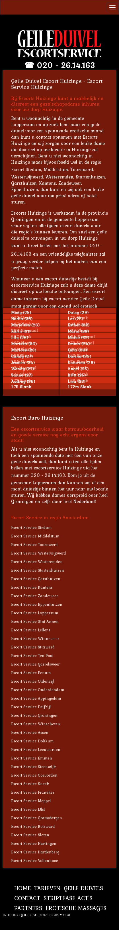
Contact (27, 898)
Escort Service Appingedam (36, 698)
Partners (28, 908)
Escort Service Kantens (32, 587)
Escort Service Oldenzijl (32, 681)
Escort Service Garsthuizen (35, 579)
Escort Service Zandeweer (34, 596)
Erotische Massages (76, 908)
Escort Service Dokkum (32, 741)
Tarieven (47, 888)
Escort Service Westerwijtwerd (38, 553)
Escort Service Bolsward (33, 826)
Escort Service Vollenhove (34, 860)
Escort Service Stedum (31, 527)
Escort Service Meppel (31, 801)
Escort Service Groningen (34, 715)
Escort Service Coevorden (34, 775)
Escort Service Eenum (31, 673)
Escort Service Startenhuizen (37, 570)
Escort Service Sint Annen (35, 621)
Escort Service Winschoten (35, 724)
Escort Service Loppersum (34, 613)
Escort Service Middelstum (35, 536)
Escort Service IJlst (28, 809)
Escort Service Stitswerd (33, 647)
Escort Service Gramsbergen (36, 818)
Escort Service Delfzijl (31, 707)
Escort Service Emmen (31, 758)
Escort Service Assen (29, 732)
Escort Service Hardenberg (35, 852)
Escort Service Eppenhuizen (36, 604)
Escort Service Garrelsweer (35, 664)
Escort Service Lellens (30, 630)
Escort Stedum (26, 169)
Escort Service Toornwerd (34, 544)
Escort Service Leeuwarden (35, 749)
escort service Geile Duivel (76, 298)
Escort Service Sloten (30, 835)
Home (22, 888)
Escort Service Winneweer (35, 638)
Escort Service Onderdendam (37, 690)
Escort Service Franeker (32, 792)
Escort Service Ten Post (32, 655)
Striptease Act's (68, 898)
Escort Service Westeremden (37, 561)
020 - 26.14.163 (66, 65)
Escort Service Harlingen (33, 843)
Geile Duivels (83, 888)
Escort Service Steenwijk (33, 766)
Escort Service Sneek (30, 784)
